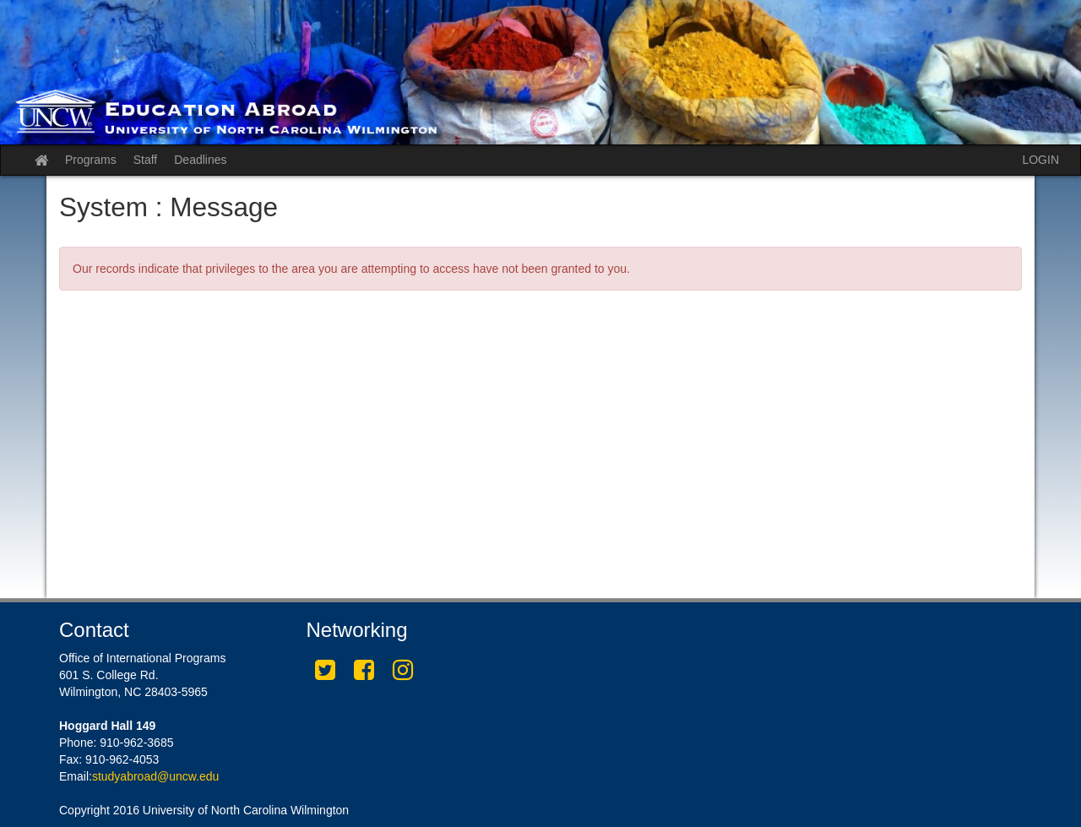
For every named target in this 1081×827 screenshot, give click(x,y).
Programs (91, 159)
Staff (145, 159)
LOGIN (1040, 159)
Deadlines (200, 159)
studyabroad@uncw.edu (155, 776)
